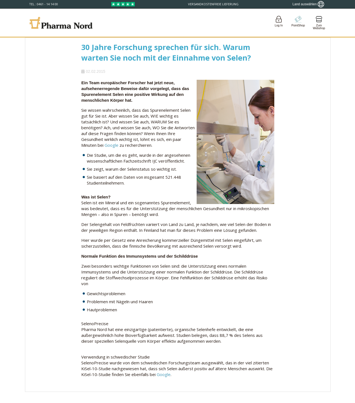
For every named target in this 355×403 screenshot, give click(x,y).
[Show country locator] (308, 4)
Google (111, 145)
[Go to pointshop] (298, 23)
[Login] (278, 23)
